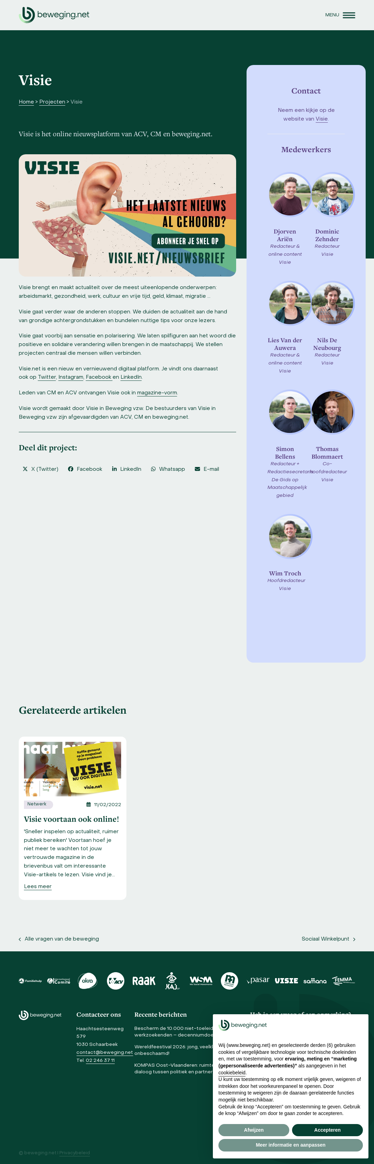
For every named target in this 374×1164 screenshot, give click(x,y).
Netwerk (36, 804)
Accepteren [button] (327, 1130)
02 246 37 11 (100, 1060)
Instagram (70, 377)
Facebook (99, 377)
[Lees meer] (38, 887)
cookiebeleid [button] (232, 1072)
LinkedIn (131, 377)
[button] (340, 15)
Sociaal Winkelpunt (328, 940)
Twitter (47, 377)
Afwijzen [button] (254, 1130)
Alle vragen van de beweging (59, 940)
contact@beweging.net (104, 1052)
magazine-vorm (157, 393)
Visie (322, 119)
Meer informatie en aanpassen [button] (291, 1145)
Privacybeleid (74, 1153)
